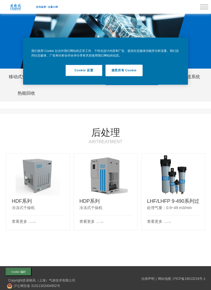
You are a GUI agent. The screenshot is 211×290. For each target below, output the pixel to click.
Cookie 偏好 (18, 271)
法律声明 (147, 279)
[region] (105, 61)
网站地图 (164, 279)
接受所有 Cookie (124, 70)
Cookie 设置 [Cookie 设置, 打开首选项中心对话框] (83, 70)
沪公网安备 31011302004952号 (37, 286)
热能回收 (26, 93)
